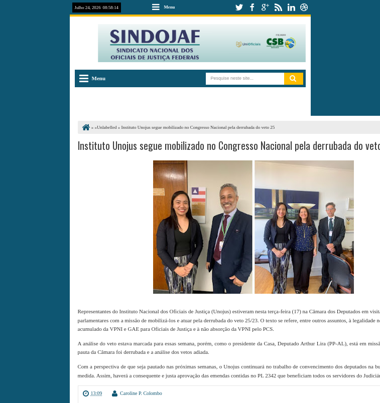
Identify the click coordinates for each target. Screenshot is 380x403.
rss (278, 7)
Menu (169, 7)
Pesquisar (293, 79)
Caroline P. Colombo (141, 393)
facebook (252, 7)
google (265, 7)
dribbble (304, 7)
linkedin (291, 7)
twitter (238, 7)
